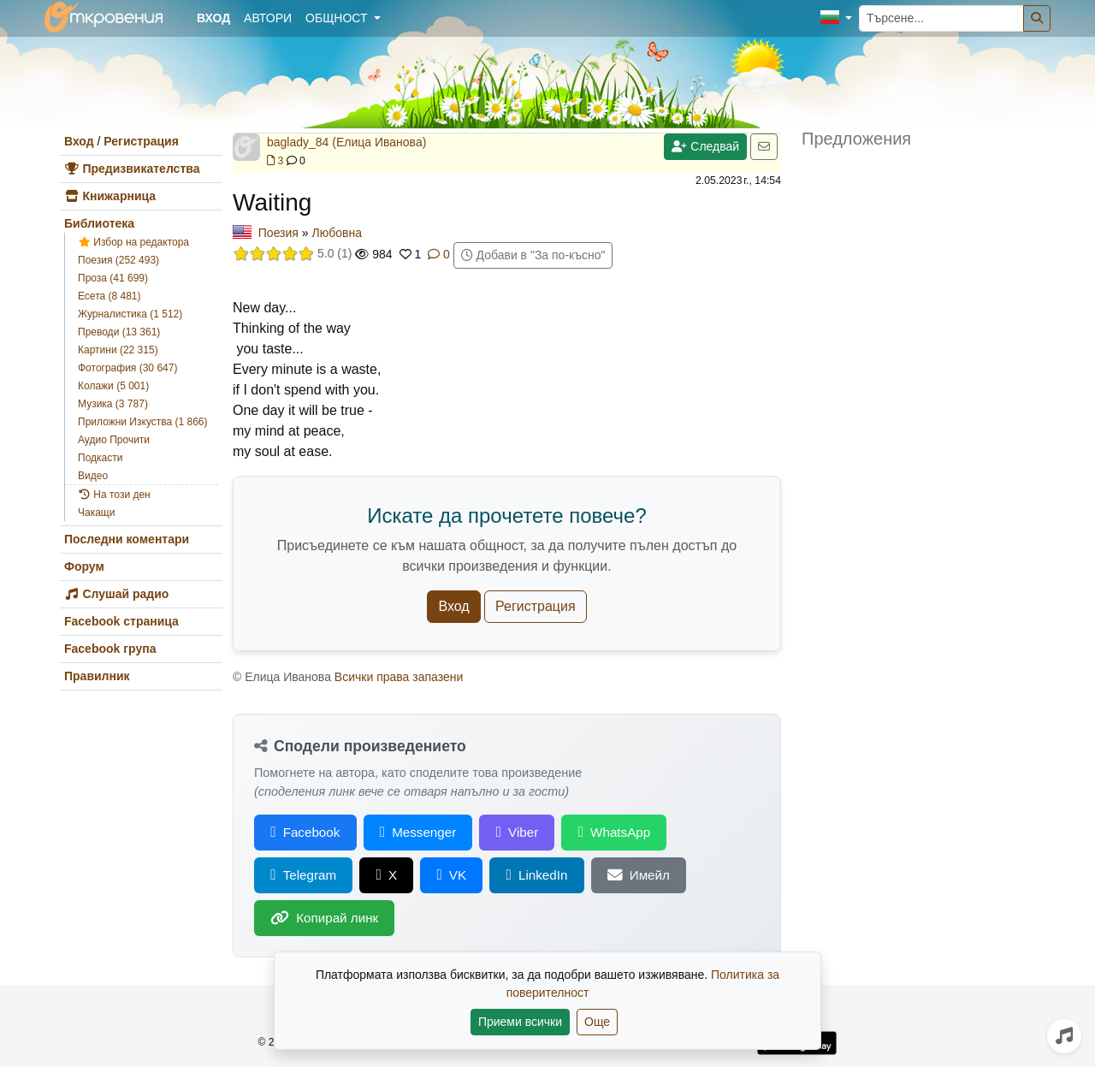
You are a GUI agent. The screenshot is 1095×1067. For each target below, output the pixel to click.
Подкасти (100, 458)
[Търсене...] (941, 18)
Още (597, 1021)
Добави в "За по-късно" (533, 255)
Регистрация (141, 141)
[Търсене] (1037, 18)
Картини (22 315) (118, 350)
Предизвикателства (131, 168)
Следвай (705, 146)
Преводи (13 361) (119, 332)
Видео (93, 476)
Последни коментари (126, 539)
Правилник (97, 676)
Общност (337, 18)
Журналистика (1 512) (130, 314)
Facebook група (110, 648)
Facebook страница (121, 621)
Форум (84, 566)
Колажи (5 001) (113, 386)
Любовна (337, 233)
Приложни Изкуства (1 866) (143, 422)
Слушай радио (116, 594)
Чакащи (96, 513)
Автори (268, 18)
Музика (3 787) (113, 404)
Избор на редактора (133, 242)
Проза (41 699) (113, 278)
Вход (79, 141)
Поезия (278, 233)
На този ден (114, 495)
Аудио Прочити (114, 440)
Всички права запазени (398, 677)
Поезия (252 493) (118, 260)
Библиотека (99, 223)
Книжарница (110, 196)
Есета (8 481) (109, 296)
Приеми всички (520, 1021)
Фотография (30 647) (127, 368)
